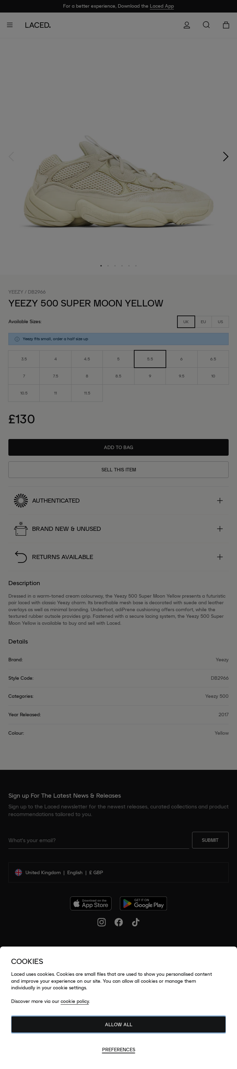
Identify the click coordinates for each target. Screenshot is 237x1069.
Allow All (118, 1024)
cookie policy (75, 1001)
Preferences (118, 1049)
